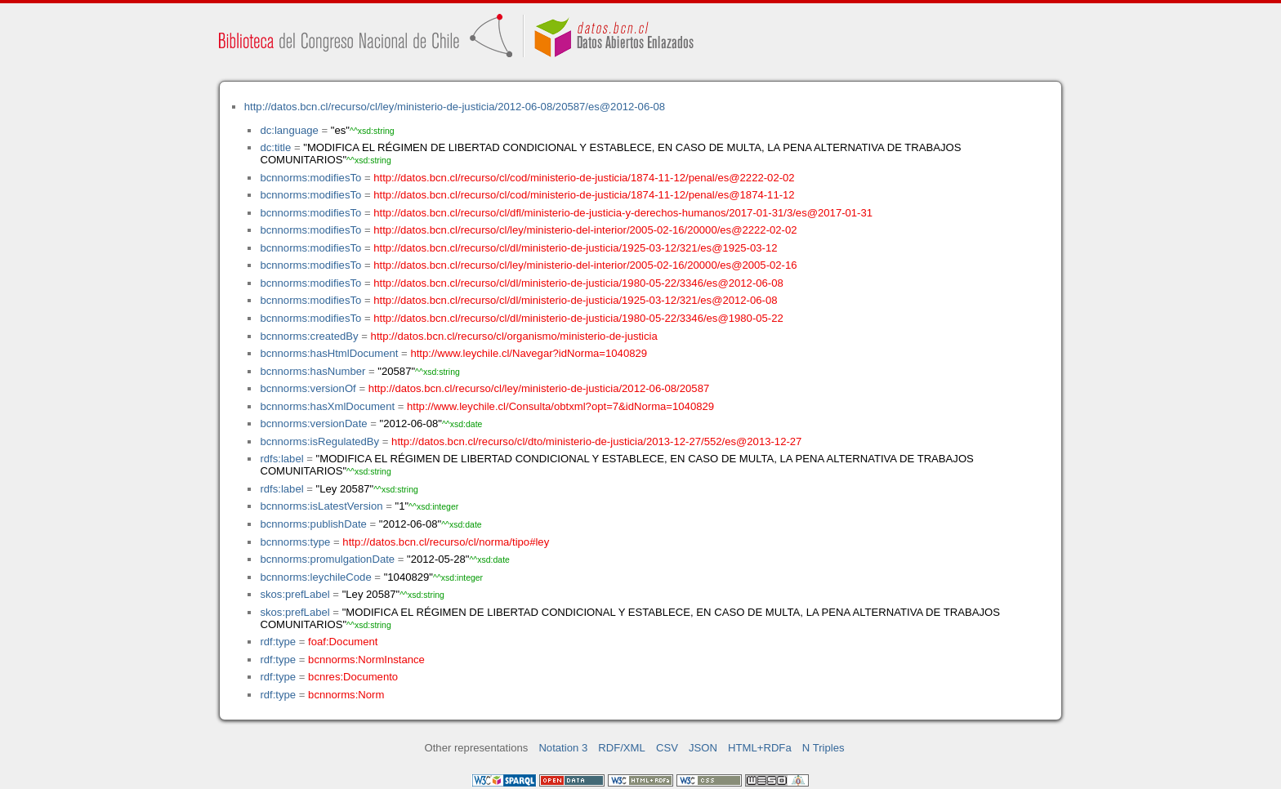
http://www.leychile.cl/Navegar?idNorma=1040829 (528, 353)
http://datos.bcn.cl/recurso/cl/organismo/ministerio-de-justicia (514, 336)
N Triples (823, 748)
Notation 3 (562, 748)
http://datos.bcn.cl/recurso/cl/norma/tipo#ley (445, 542)
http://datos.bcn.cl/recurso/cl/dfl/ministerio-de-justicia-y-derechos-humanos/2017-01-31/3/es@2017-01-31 (623, 213)
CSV (667, 748)
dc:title (275, 147)
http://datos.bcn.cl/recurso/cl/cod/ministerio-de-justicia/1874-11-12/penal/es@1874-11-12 (583, 195)
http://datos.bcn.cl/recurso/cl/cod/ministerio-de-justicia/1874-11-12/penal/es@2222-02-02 (583, 178)
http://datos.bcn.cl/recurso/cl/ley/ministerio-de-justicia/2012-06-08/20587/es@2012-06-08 (454, 106)
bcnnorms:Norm (346, 695)
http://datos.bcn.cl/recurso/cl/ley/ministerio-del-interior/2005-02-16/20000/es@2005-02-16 (585, 265)
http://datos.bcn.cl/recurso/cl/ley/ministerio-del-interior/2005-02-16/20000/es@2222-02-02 (585, 230)
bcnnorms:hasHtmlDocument (329, 353)
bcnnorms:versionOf (307, 388)
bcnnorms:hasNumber (312, 371)
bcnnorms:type (295, 542)
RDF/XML (621, 748)
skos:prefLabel (294, 594)
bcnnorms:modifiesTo (310, 178)
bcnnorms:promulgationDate (327, 559)
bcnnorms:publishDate (313, 524)
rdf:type (278, 641)
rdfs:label (281, 458)
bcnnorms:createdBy (309, 336)
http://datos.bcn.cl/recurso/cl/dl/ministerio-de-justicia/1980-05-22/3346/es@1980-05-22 (578, 318)
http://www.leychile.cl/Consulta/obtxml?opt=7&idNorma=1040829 (560, 406)
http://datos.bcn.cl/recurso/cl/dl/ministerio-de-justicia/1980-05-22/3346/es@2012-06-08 (578, 283)
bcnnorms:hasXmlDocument (327, 406)
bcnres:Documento (353, 677)
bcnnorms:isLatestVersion (321, 506)
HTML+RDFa (760, 748)
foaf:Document (342, 641)
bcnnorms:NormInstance (366, 659)
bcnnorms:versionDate (313, 423)
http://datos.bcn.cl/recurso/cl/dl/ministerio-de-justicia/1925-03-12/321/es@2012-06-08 (575, 300)
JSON (703, 748)
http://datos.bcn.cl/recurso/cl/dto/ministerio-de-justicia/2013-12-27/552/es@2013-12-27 (596, 441)
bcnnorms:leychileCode (315, 577)
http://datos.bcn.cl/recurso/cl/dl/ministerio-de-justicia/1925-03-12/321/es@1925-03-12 (575, 248)
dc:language (289, 130)
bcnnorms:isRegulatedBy (319, 441)
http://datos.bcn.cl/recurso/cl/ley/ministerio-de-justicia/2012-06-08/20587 (539, 388)
